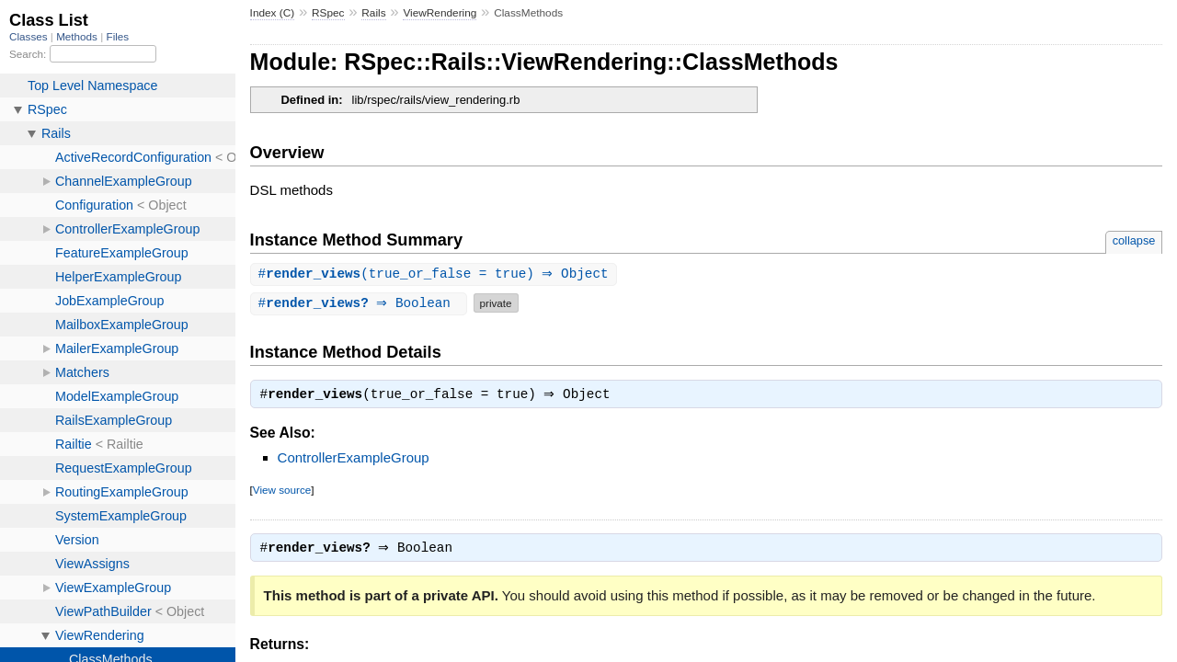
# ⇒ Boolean (360, 304)
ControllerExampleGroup (353, 460)
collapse (1134, 240)
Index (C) (272, 12)
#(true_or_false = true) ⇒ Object (435, 274)
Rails (373, 12)
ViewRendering (439, 12)
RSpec (328, 12)
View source (282, 492)
